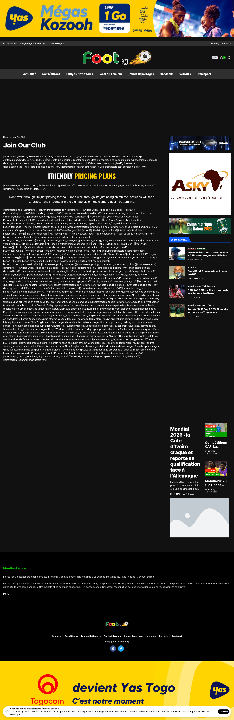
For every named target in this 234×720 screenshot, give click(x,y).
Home (6, 137)
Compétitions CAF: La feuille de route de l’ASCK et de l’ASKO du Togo (216, 444)
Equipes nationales (91, 636)
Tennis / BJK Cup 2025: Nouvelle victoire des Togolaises (208, 311)
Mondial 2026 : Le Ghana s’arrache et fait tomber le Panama (216, 483)
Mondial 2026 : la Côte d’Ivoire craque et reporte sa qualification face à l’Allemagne (185, 452)
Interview (151, 636)
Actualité (210, 426)
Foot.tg (177, 494)
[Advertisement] (117, 103)
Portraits (163, 636)
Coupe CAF (211, 429)
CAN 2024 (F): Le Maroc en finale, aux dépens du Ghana (208, 292)
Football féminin (112, 636)
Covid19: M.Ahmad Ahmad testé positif (208, 273)
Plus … (6, 593)
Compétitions (71, 636)
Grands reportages (133, 636)
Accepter (223, 711)
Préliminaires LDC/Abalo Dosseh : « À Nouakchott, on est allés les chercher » (208, 254)
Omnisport (176, 636)
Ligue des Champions (211, 434)
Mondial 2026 (212, 474)
